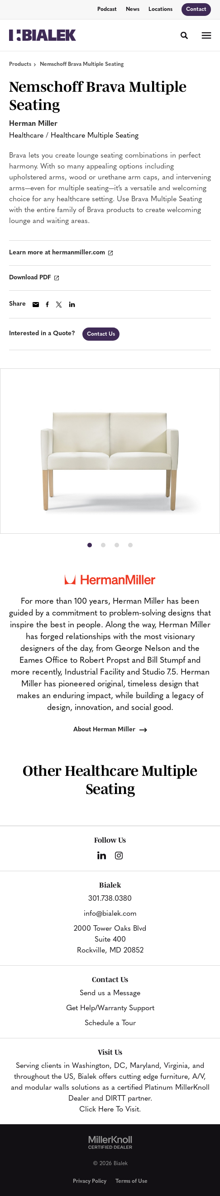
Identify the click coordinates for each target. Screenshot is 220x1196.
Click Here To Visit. (110, 1109)
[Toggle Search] (184, 35)
